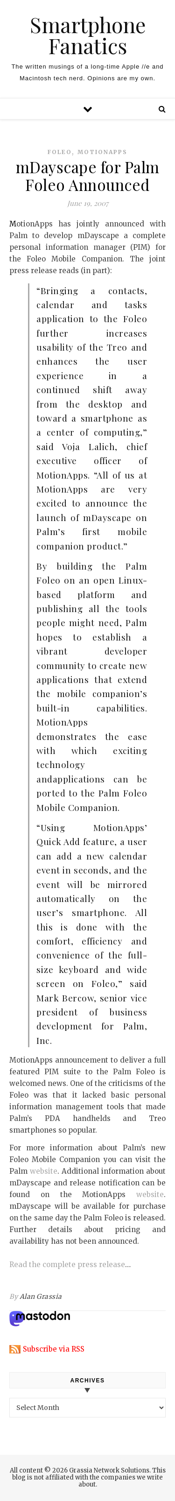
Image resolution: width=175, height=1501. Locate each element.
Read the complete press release (67, 1264)
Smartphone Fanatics (88, 35)
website (43, 1171)
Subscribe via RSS (53, 1349)
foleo (60, 151)
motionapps (102, 151)
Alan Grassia (41, 1296)
